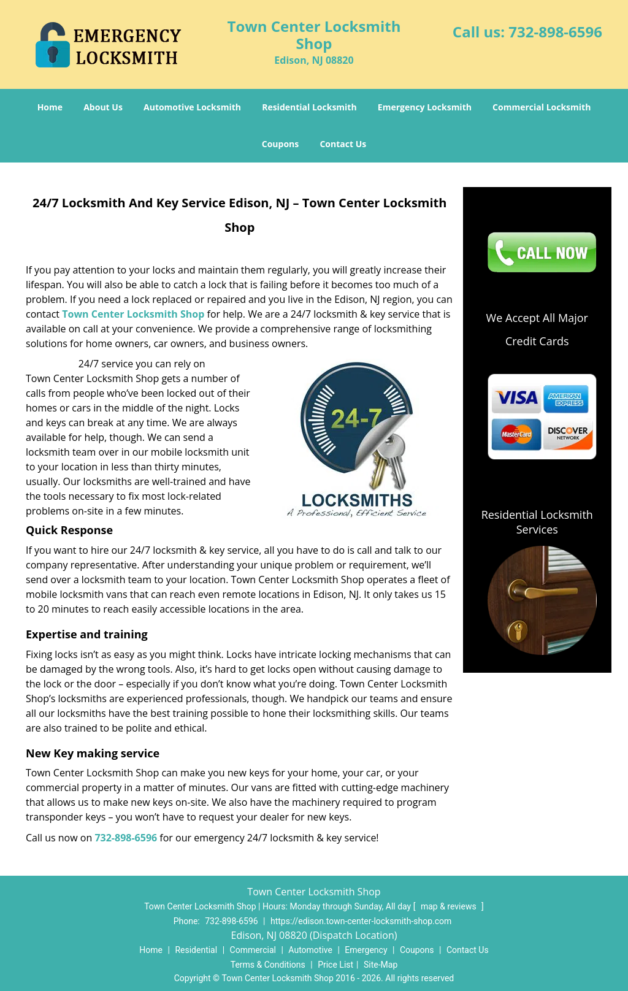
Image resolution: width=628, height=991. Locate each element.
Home (50, 107)
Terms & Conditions (268, 965)
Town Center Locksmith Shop (133, 314)
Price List (335, 965)
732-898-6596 (555, 31)
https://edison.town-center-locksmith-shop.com (360, 921)
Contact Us (343, 144)
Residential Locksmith (309, 107)
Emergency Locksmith (425, 107)
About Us (103, 107)
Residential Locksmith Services (537, 522)
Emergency (366, 950)
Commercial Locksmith (541, 107)
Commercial (253, 950)
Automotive (310, 950)
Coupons (280, 144)
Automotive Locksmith (192, 107)
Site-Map (380, 965)
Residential (196, 950)
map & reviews (449, 906)
